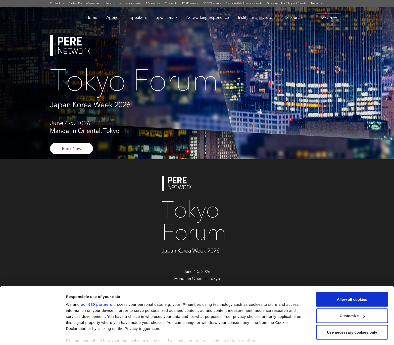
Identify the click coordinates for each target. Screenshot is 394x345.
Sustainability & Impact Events (286, 3)
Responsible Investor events (244, 3)
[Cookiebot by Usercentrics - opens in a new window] (33, 335)
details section (241, 316)
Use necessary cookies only (352, 307)
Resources (294, 18)
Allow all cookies (352, 274)
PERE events (190, 3)
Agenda (113, 18)
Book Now (328, 18)
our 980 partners (96, 279)
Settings (73, 335)
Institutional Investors (257, 18)
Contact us (57, 3)
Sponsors (164, 18)
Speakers (138, 18)
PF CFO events (212, 3)
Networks (317, 3)
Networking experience (207, 18)
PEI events (170, 3)
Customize (352, 291)
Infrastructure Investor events (122, 3)
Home (91, 18)
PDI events (153, 3)
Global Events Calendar (84, 3)
